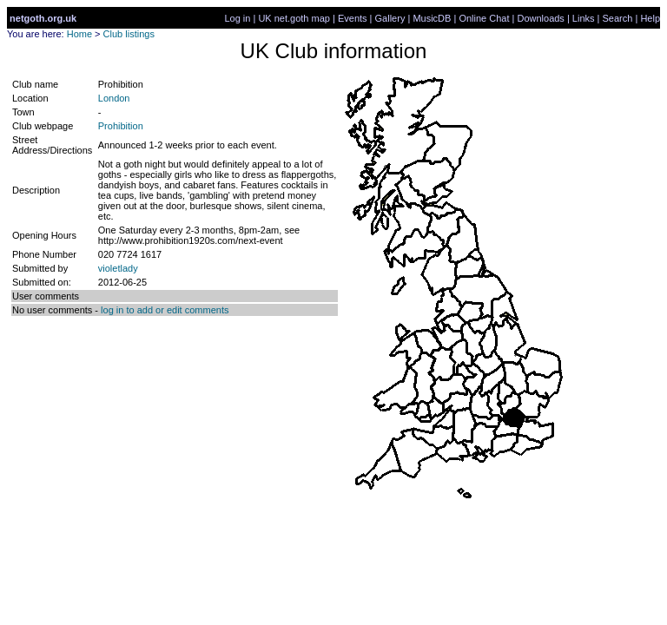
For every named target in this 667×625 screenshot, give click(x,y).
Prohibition (120, 126)
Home (79, 34)
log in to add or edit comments (164, 310)
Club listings (129, 34)
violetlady (118, 268)
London (114, 98)
